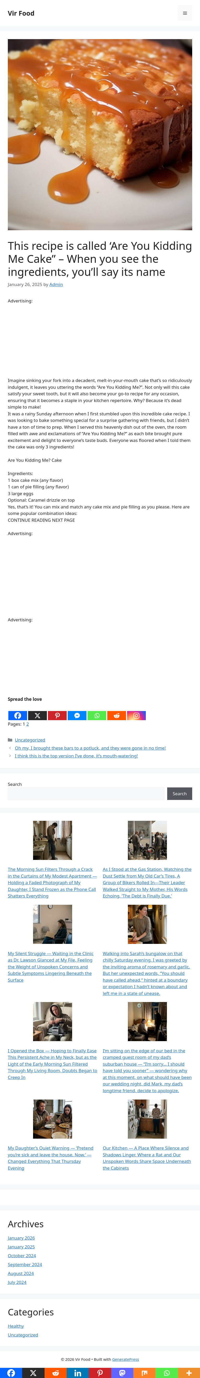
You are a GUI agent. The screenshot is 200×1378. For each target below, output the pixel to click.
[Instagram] (136, 711)
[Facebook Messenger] (77, 711)
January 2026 (21, 1238)
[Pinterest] (57, 711)
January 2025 (21, 1247)
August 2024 (21, 1273)
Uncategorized (30, 740)
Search (15, 784)
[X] (37, 711)
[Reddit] (116, 711)
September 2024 (25, 1264)
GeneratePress (125, 1359)
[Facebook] (17, 711)
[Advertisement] (100, 340)
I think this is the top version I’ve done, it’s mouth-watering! (76, 756)
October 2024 (22, 1256)
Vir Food (21, 13)
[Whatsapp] (97, 711)
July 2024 (17, 1282)
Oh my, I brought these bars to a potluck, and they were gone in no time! (90, 748)
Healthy (16, 1326)
